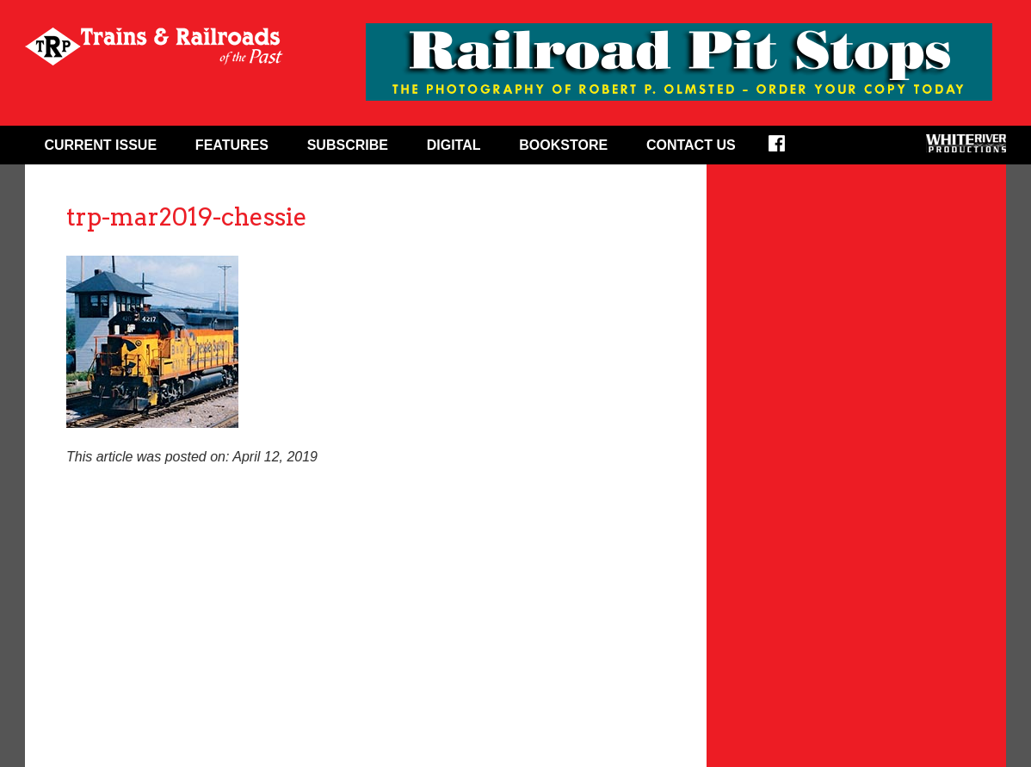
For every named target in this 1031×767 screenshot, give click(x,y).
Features (232, 145)
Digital (454, 145)
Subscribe (347, 145)
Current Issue (100, 145)
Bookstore (563, 145)
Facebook (788, 149)
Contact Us (691, 145)
